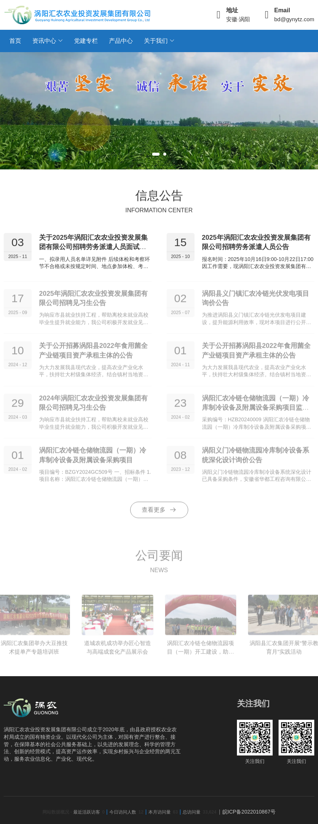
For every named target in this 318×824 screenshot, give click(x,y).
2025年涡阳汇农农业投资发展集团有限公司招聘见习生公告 (93, 301)
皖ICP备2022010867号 (249, 812)
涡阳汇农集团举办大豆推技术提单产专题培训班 (34, 650)
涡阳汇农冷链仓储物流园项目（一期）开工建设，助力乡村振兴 (200, 654)
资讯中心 (44, 41)
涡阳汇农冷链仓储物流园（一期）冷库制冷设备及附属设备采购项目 (92, 458)
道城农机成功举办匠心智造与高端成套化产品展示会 (117, 650)
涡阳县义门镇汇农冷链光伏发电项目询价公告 (255, 301)
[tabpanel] (159, 110)
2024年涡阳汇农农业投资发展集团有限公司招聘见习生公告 (93, 406)
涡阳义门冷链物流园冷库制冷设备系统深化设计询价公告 (255, 458)
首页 (15, 41)
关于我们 (156, 41)
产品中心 (121, 41)
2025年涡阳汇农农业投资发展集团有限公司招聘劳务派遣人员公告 (256, 243)
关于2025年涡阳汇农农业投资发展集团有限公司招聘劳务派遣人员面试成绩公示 (93, 248)
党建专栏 (86, 41)
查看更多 (159, 513)
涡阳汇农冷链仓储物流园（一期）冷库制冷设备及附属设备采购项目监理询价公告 (255, 411)
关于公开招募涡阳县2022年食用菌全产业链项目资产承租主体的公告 (93, 354)
